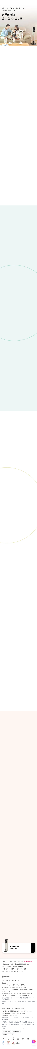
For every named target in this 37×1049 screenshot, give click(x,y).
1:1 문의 (4, 982)
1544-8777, (19, 993)
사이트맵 (4, 961)
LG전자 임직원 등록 (6, 966)
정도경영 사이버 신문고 (7, 971)
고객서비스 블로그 (16, 1031)
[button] (2, 2)
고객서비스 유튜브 (6, 1031)
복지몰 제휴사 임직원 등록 (8, 969)
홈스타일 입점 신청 (18, 971)
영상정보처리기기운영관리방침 (22, 964)
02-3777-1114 (15, 980)
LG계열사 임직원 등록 (18, 966)
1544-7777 (7, 991)
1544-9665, (25, 989)
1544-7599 (22, 987)
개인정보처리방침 (28, 961)
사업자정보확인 (5, 1011)
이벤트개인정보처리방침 (7, 964)
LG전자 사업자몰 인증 (20, 969)
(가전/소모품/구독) (23, 985)
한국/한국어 (4, 1034)
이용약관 (9, 961)
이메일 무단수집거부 (18, 961)
